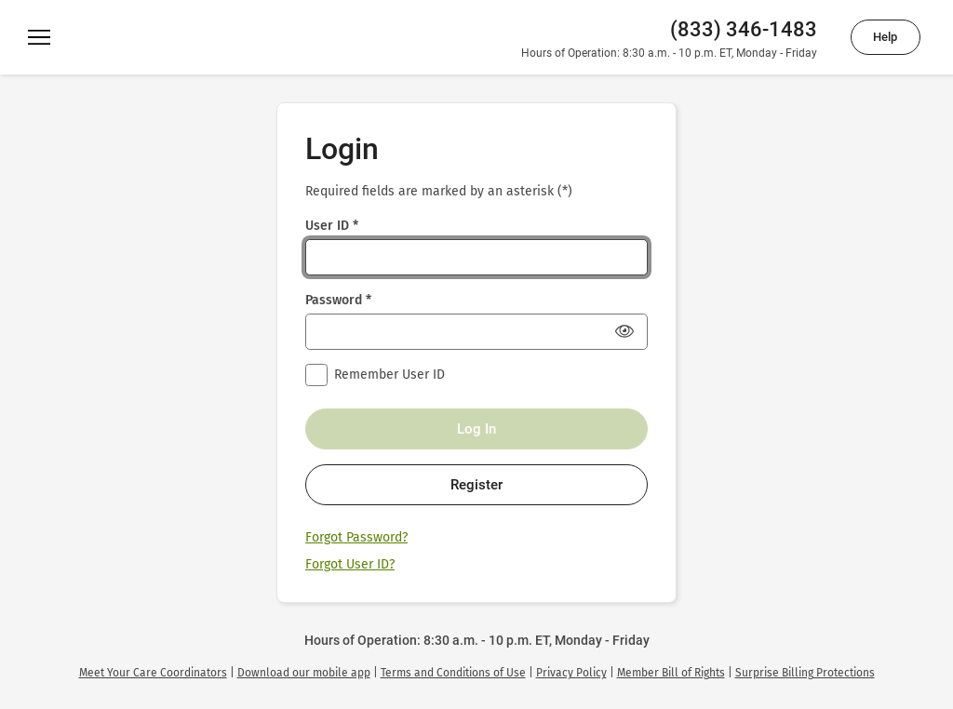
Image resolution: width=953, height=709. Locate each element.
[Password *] (476, 332)
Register (476, 484)
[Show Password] (624, 331)
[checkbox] (316, 375)
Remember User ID (389, 374)
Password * (338, 300)
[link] (153, 672)
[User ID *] (476, 257)
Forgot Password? (356, 537)
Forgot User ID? (350, 564)
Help (885, 37)
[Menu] (39, 37)
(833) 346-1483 (743, 29)
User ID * (331, 226)
